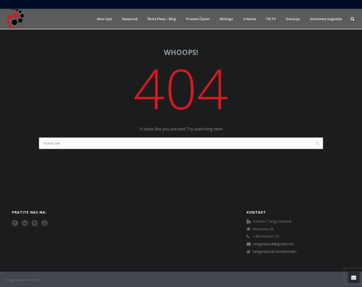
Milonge (226, 19)
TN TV (271, 19)
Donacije (293, 19)
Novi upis (104, 19)
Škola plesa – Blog (162, 19)
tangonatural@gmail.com (273, 244)
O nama (249, 19)
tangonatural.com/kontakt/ (275, 251)
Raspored (130, 19)
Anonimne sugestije (326, 19)
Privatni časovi (198, 19)
